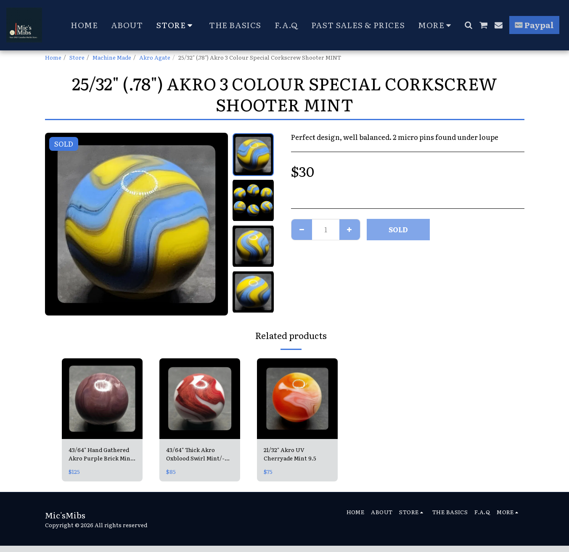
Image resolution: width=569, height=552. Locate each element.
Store (77, 57)
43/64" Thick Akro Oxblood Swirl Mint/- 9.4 (195, 454)
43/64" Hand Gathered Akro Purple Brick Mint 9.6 (101, 454)
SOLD (398, 229)
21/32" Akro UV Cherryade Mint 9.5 (290, 454)
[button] (468, 25)
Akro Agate (154, 57)
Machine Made (112, 57)
